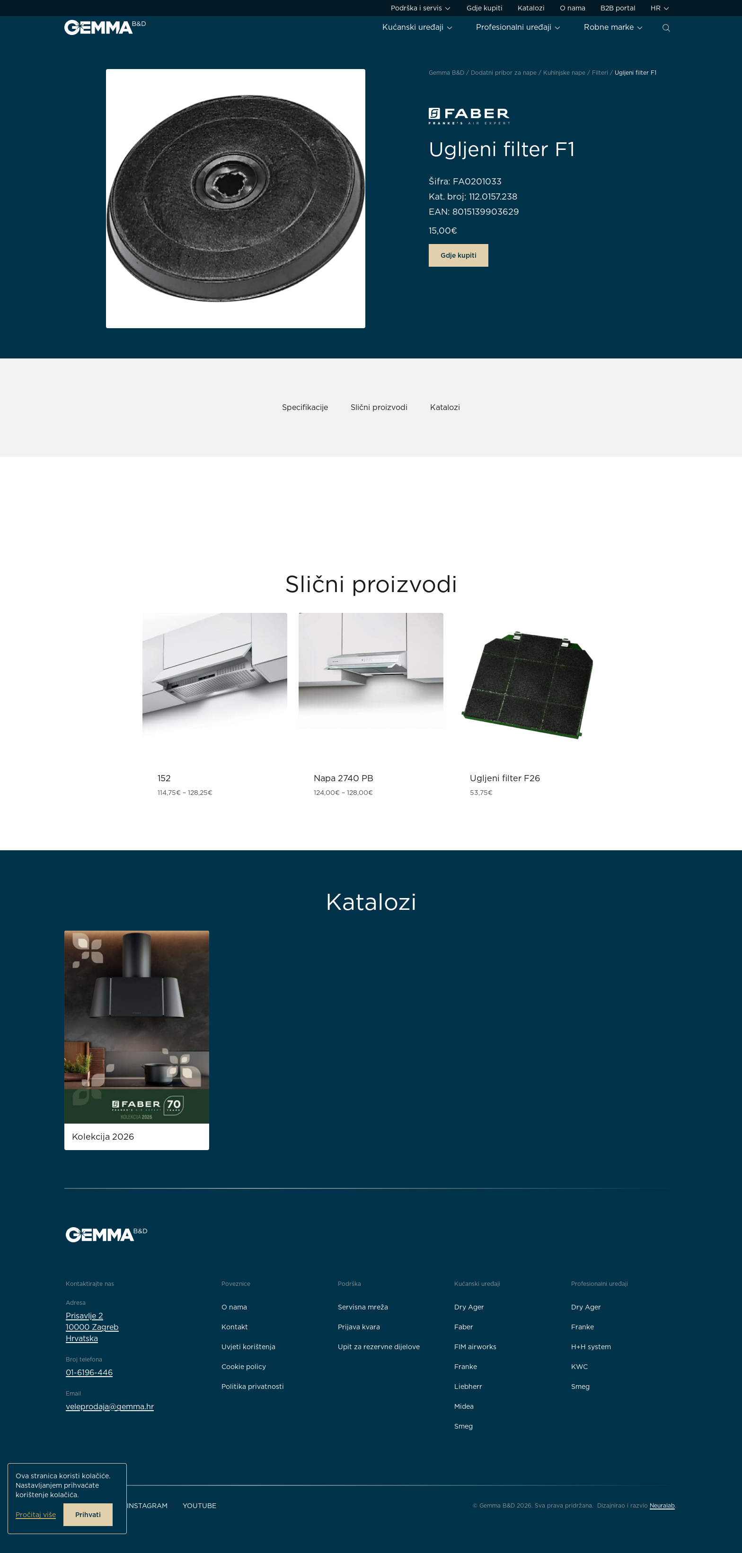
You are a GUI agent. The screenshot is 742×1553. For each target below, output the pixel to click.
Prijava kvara (359, 1327)
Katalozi (531, 8)
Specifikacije (305, 407)
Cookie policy (243, 1366)
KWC (579, 1366)
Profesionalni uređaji (518, 27)
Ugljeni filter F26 (505, 778)
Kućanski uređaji (417, 27)
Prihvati (88, 1514)
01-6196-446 (89, 1372)
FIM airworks (475, 1347)
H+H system (591, 1347)
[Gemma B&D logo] (105, 27)
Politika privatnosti (252, 1386)
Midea (464, 1406)
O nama (572, 8)
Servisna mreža (363, 1307)
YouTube (199, 1505)
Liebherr (468, 1386)
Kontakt (234, 1327)
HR (660, 8)
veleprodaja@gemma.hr (110, 1406)
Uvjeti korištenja (248, 1347)
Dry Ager (469, 1307)
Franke (465, 1366)
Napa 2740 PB (343, 778)
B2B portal (618, 8)
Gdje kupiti (485, 8)
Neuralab (662, 1505)
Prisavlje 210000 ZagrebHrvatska (92, 1327)
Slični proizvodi (379, 407)
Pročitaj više (36, 1514)
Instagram (147, 1505)
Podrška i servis (421, 8)
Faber (463, 1327)
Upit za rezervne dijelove (379, 1347)
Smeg (463, 1426)
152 (164, 778)
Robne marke (614, 27)
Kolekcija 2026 (103, 1137)
